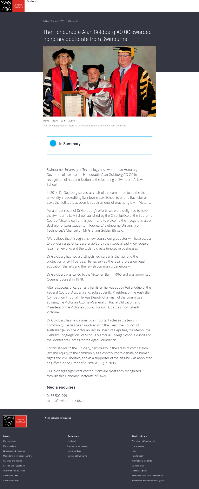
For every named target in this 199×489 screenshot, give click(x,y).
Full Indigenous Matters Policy (31, 470)
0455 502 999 (57, 325)
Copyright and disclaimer (34, 484)
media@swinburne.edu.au (66, 330)
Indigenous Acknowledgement (35, 459)
